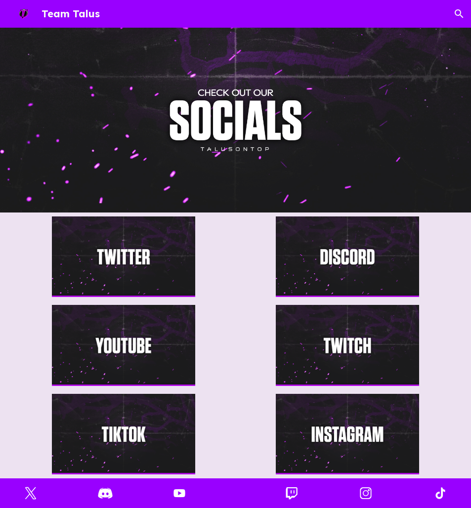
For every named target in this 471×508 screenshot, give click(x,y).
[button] (459, 14)
